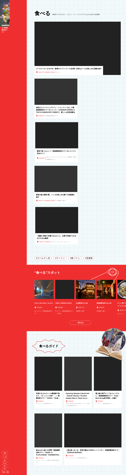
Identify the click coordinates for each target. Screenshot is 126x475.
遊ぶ (13, 463)
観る (13, 457)
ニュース (6, 470)
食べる (13, 460)
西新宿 (53, 72)
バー (59, 72)
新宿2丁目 (41, 72)
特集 (13, 449)
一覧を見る (80, 238)
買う (13, 466)
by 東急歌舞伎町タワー (10, 31)
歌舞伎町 (47, 72)
